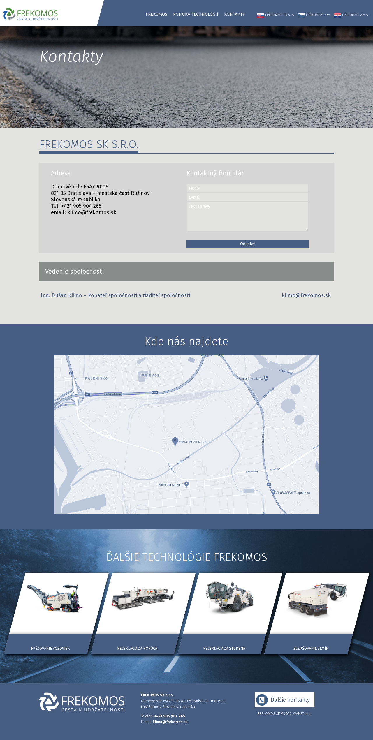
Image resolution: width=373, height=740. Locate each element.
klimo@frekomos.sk (91, 212)
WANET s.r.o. (302, 714)
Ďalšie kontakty (290, 699)
